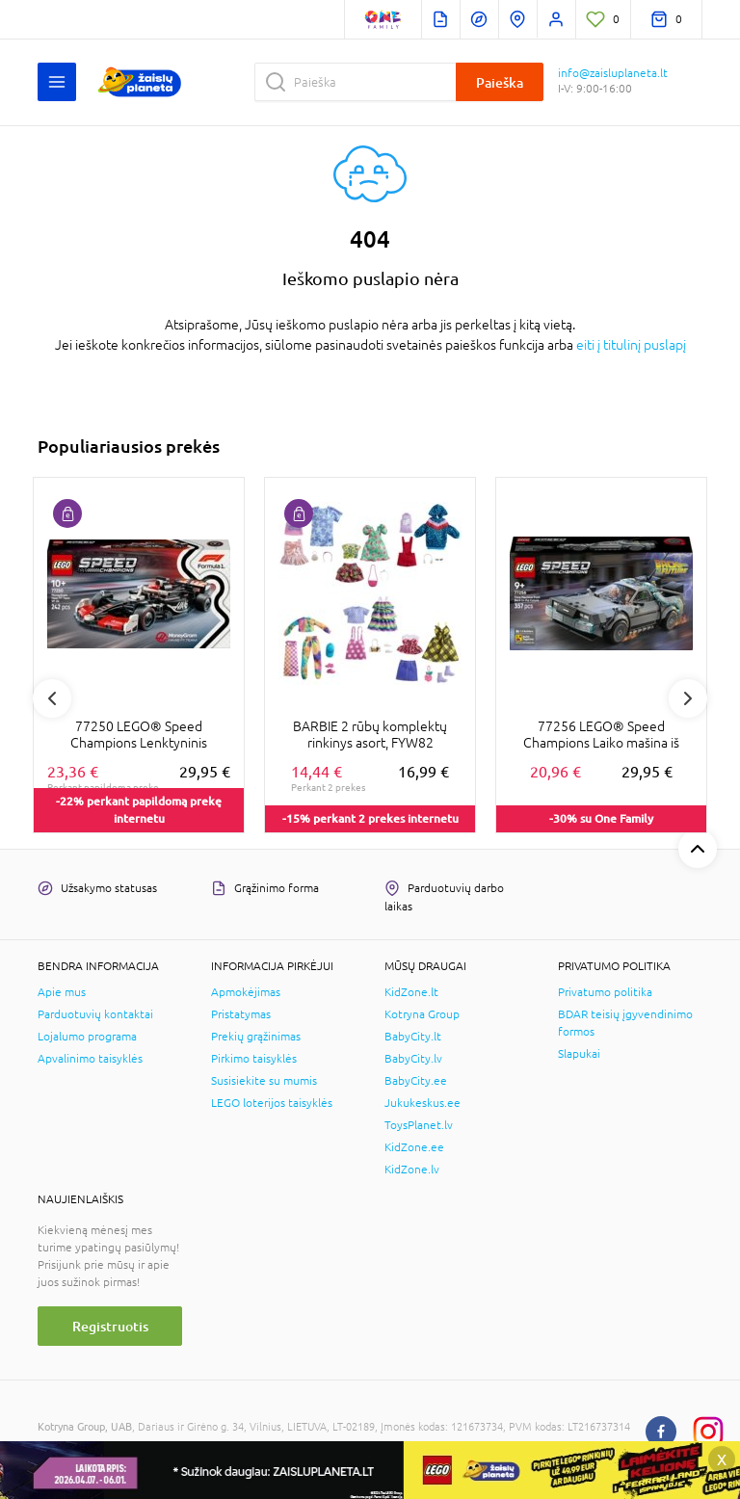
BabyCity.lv (413, 1058)
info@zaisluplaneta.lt (613, 73)
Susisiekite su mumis (264, 1081)
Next (688, 698)
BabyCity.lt (412, 1036)
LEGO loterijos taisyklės (271, 1103)
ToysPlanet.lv (418, 1125)
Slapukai (579, 1054)
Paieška (499, 82)
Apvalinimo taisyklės (90, 1058)
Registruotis (110, 1326)
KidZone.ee (414, 1147)
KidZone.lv (411, 1169)
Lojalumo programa (87, 1036)
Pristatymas (241, 1014)
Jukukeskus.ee (422, 1103)
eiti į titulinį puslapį (631, 345)
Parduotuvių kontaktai (95, 1014)
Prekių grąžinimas (256, 1036)
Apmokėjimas (245, 992)
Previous (52, 698)
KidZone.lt (411, 992)
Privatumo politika (605, 992)
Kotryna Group (422, 1014)
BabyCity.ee (415, 1081)
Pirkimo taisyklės (254, 1058)
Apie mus (62, 992)
